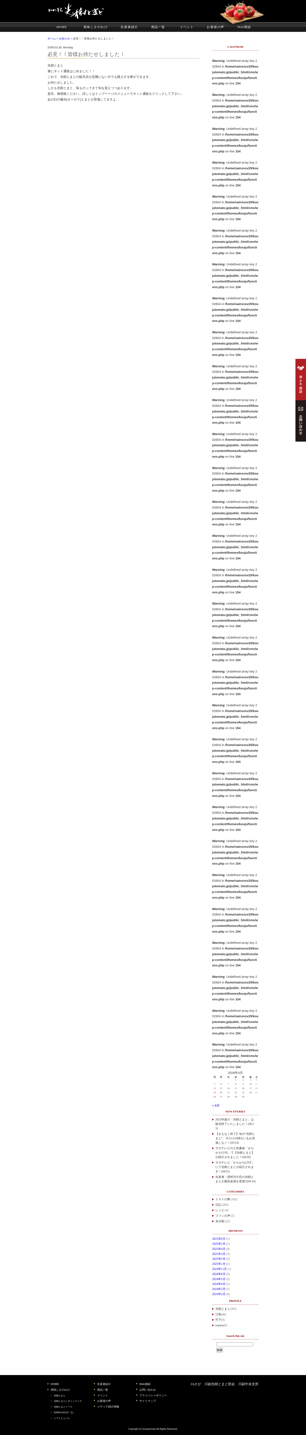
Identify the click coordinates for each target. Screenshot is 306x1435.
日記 (218, 1204)
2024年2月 (219, 1294)
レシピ (219, 1210)
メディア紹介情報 (108, 1406)
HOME (62, 27)
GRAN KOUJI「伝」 (65, 1412)
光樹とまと (222, 1308)
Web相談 (145, 1384)
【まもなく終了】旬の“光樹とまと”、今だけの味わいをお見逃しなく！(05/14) (235, 1138)
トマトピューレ (62, 1418)
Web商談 (244, 27)
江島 (218, 1314)
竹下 (218, 1319)
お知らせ (64, 38)
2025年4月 (219, 1249)
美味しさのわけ (95, 27)
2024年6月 (219, 1274)
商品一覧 (158, 27)
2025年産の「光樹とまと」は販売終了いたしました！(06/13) (234, 1124)
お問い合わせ (147, 1389)
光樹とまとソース (63, 1406)
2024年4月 (219, 1284)
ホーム (52, 38)
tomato (219, 1325)
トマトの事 (222, 1199)
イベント (187, 27)
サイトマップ (147, 1400)
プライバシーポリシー (153, 1395)
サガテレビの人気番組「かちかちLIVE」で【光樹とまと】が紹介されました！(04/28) (235, 1153)
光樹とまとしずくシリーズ (68, 1401)
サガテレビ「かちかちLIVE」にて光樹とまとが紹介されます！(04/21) (235, 1167)
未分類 (219, 1221)
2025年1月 (219, 1263)
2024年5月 (219, 1279)
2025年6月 (219, 1238)
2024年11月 (219, 1269)
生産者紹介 (129, 27)
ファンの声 (222, 1215)
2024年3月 (219, 1289)
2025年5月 (219, 1243)
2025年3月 (219, 1254)
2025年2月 (219, 1258)
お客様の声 (215, 27)
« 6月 (216, 1105)
